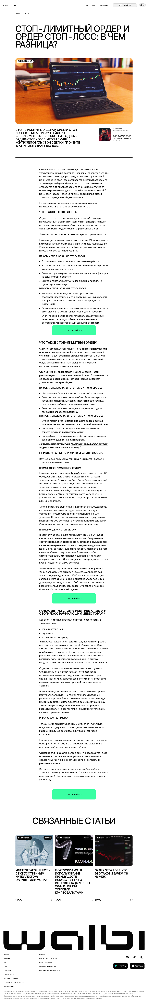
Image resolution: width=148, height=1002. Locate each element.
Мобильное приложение (48, 959)
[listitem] (34, 869)
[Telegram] (134, 957)
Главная (6, 954)
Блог (94, 5)
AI (87, 5)
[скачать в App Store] (137, 966)
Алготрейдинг (8, 974)
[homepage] (9, 5)
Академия (104, 5)
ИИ (4, 962)
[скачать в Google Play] (120, 966)
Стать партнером (45, 962)
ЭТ (94, 534)
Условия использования (47, 967)
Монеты (42, 954)
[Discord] (127, 957)
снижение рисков (77, 668)
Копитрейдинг (8, 986)
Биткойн (75, 473)
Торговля (6, 959)
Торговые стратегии (10, 978)
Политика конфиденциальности (50, 970)
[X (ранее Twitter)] (141, 957)
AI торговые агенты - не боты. (14, 982)
